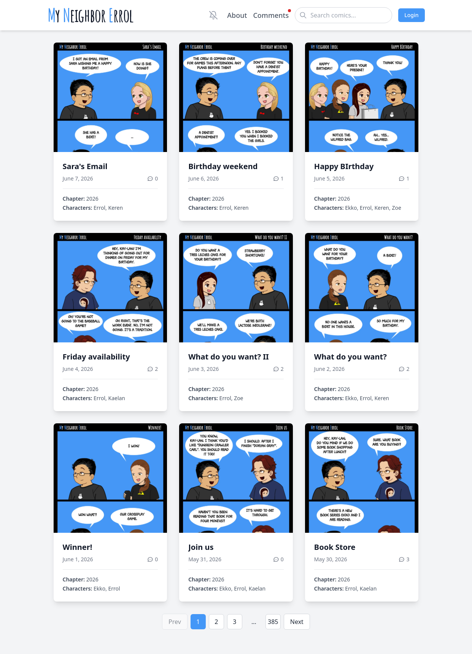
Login (411, 15)
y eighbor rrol (91, 15)
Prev (174, 622)
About (237, 15)
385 (273, 622)
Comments (271, 15)
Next (297, 622)
